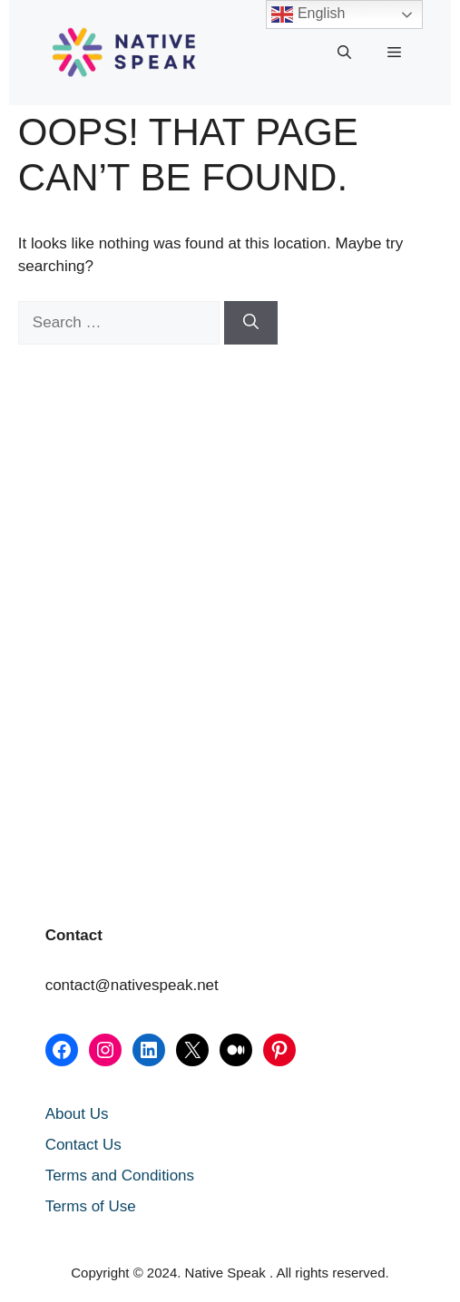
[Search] (251, 323)
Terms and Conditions (119, 1175)
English (308, 14)
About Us (77, 1113)
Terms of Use (90, 1206)
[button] (344, 52)
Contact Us (83, 1144)
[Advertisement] (109, 481)
